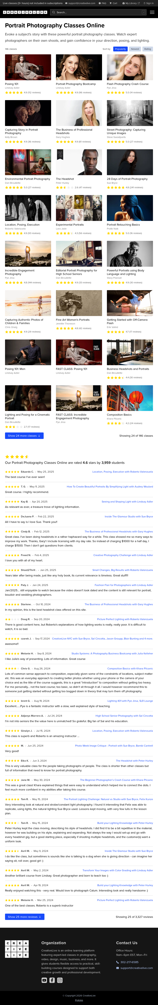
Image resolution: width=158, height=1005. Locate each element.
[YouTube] (44, 980)
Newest (135, 49)
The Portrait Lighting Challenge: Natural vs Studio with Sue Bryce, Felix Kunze (108, 799)
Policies (79, 1000)
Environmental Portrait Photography (27, 179)
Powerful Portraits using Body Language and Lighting (125, 272)
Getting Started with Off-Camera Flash (127, 321)
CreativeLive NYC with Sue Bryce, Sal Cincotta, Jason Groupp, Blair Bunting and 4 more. (102, 638)
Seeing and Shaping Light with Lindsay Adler (127, 501)
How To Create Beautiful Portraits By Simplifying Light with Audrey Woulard (110, 486)
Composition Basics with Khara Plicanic (130, 668)
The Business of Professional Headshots (74, 131)
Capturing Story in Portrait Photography (21, 131)
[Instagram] (60, 980)
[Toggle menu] (152, 12)
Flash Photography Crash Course (128, 84)
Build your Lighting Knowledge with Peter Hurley (125, 823)
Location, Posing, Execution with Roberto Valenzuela (122, 471)
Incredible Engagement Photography (19, 272)
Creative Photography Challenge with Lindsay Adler (123, 555)
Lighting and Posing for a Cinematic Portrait (27, 416)
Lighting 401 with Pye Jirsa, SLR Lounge (130, 700)
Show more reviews (25, 917)
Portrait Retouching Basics (123, 225)
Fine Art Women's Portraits (73, 320)
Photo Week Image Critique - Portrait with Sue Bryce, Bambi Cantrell (114, 745)
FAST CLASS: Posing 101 (71, 369)
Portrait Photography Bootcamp (76, 84)
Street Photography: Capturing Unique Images (126, 131)
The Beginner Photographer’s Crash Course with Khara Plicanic (116, 779)
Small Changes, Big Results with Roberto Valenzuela (122, 570)
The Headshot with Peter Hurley (134, 760)
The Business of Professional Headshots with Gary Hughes (119, 531)
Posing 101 (11, 84)
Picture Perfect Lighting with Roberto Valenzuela (125, 619)
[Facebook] (52, 980)
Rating (147, 49)
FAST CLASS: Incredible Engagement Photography (72, 416)
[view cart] (114, 3)
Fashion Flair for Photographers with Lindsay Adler (124, 585)
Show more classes (24, 436)
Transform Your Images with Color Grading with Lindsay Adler (118, 870)
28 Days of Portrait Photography (127, 179)
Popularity (120, 49)
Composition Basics (119, 415)
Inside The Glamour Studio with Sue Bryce (129, 516)
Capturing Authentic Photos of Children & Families (24, 321)
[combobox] (98, 12)
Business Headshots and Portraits (128, 369)
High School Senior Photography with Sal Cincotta (124, 715)
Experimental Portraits (70, 225)
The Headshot (65, 179)
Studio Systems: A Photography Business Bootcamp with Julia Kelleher (112, 653)
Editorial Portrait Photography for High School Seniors (76, 272)
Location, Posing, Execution (22, 225)
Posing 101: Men (15, 369)
